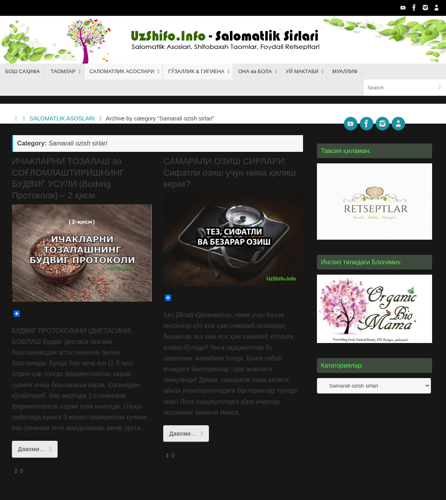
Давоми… (36, 449)
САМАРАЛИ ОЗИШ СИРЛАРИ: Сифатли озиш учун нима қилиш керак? (229, 172)
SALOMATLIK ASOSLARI (62, 118)
